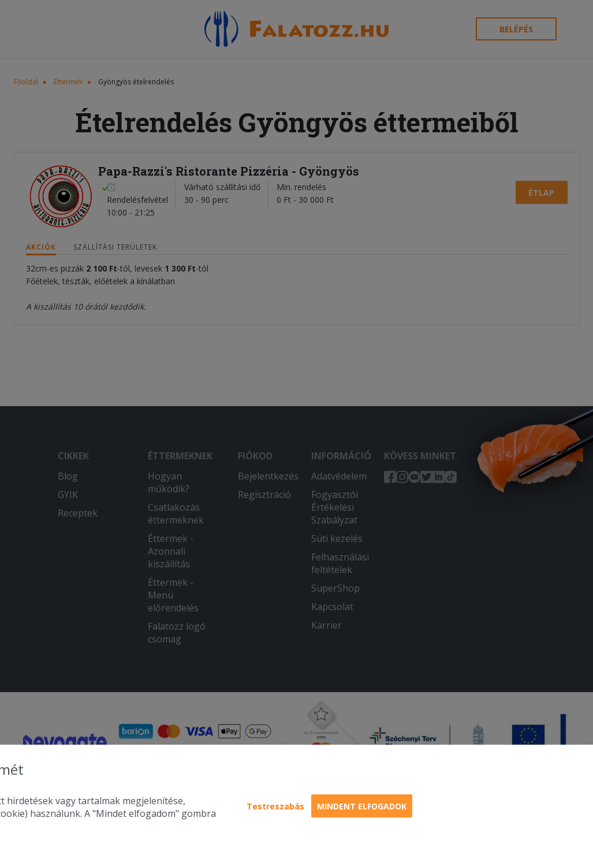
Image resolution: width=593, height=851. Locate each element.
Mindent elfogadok (361, 806)
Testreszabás (275, 806)
